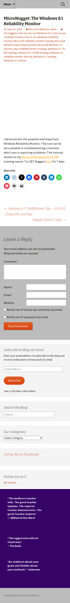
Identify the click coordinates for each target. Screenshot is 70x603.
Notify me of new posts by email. (28, 317)
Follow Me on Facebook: (21, 454)
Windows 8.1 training (44, 56)
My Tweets (10, 482)
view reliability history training (29, 48)
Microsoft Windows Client (43, 29)
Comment (11, 261)
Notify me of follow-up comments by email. (35, 309)
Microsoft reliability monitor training (33, 41)
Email (8, 295)
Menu (7, 4)
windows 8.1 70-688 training (33, 52)
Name (8, 287)
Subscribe (14, 380)
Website (9, 303)
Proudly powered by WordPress (22, 595)
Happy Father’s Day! (49, 219)
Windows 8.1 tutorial (15, 60)
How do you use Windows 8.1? (35, 33)
